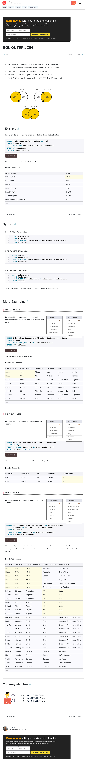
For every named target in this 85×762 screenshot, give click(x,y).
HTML (18, 7)
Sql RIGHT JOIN (33, 698)
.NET (11, 7)
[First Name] (12, 30)
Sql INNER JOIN (33, 701)
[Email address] (18, 34)
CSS (25, 7)
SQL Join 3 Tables (75, 55)
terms (36, 38)
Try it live (11, 156)
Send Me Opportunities (40, 34)
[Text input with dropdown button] (40, 3)
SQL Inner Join (10, 55)
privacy (41, 38)
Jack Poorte (12, 727)
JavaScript (33, 7)
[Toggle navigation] (80, 2)
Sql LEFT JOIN (32, 695)
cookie (49, 38)
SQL (4, 7)
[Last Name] (24, 30)
